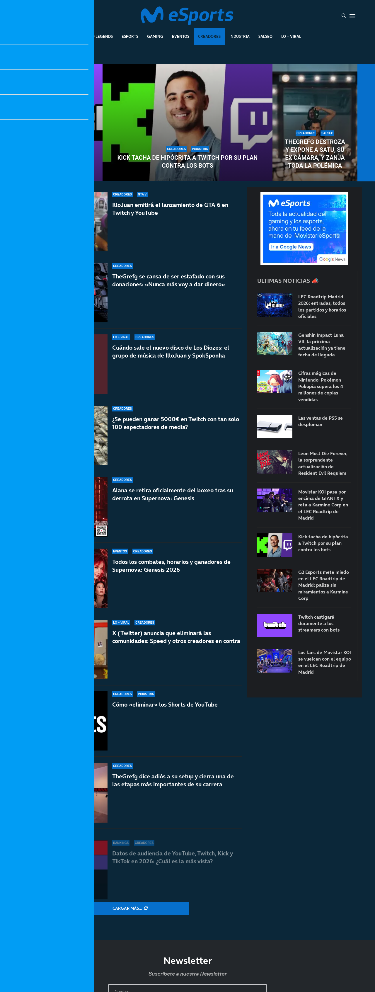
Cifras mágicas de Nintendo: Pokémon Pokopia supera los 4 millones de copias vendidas (320, 386)
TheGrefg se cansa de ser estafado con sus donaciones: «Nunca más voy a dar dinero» (168, 280)
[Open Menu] (352, 16)
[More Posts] (130, 908)
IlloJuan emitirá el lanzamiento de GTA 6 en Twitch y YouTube (170, 209)
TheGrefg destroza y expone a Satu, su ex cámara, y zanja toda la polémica (315, 153)
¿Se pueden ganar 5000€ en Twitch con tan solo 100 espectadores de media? (175, 431)
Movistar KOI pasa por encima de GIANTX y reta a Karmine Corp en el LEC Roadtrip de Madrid (323, 505)
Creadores (209, 36)
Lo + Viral (291, 36)
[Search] (344, 16)
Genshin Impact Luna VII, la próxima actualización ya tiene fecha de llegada (321, 345)
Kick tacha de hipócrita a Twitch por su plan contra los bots (187, 161)
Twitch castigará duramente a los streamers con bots (60, 153)
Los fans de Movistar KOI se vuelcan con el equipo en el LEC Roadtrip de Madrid (324, 662)
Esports (130, 36)
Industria (239, 36)
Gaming (155, 36)
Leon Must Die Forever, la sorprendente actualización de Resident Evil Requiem (322, 463)
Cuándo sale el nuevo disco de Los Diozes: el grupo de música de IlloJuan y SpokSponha (170, 353)
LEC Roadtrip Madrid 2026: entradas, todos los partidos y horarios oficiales (322, 306)
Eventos (180, 36)
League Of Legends (93, 36)
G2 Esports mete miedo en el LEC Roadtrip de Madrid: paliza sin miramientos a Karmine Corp (323, 585)
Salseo (265, 36)
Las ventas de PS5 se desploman (320, 421)
